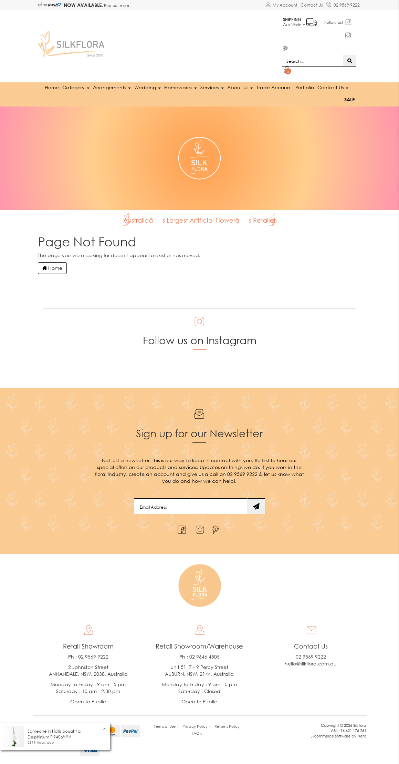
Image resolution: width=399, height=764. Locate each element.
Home (52, 87)
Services (212, 87)
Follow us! (333, 22)
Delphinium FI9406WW (49, 737)
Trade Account (274, 87)
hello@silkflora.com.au (311, 663)
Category (76, 87)
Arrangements (112, 87)
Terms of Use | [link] (166, 726)
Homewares (180, 87)
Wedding (147, 87)
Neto (361, 736)
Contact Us (312, 5)
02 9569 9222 (343, 4)
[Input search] (312, 61)
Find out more (116, 5)
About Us (240, 87)
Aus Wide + (300, 20)
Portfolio (304, 87)
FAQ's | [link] (198, 733)
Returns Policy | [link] (228, 726)
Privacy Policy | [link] (196, 726)
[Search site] (349, 61)
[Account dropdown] (281, 5)
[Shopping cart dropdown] (287, 71)
